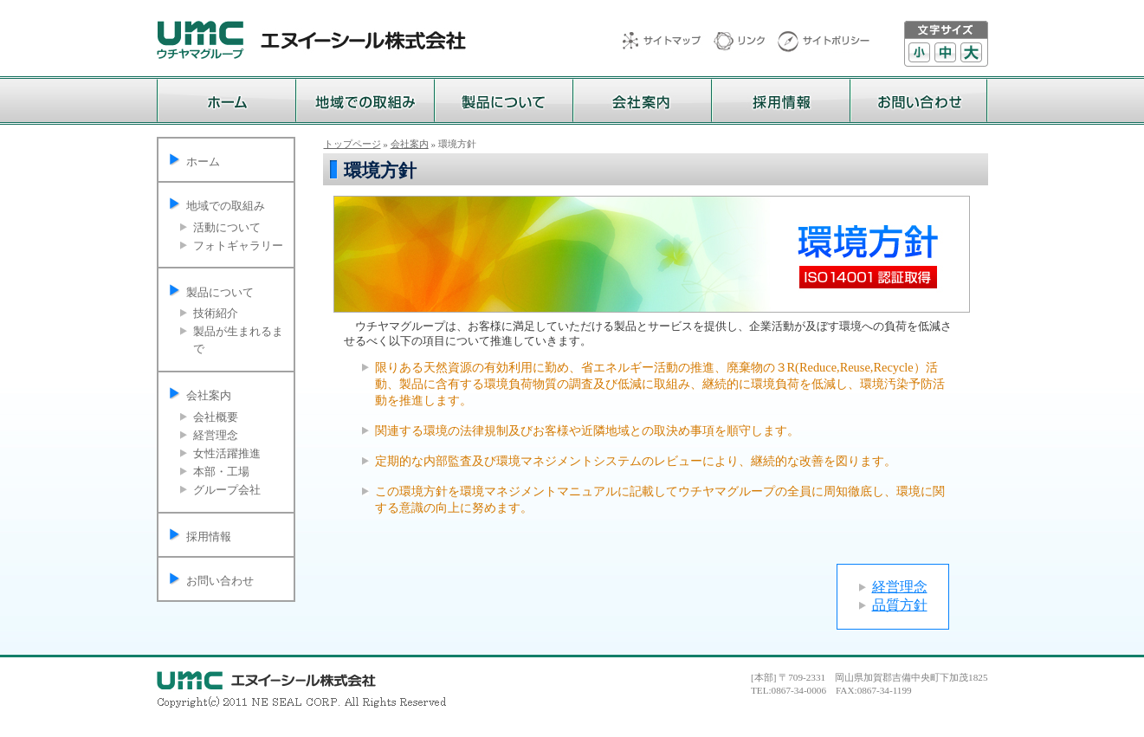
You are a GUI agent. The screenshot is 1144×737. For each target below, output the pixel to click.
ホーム (203, 161)
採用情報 (208, 536)
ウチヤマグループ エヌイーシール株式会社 (311, 40)
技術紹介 (215, 313)
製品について (220, 292)
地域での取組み (225, 205)
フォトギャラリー (238, 245)
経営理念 (215, 435)
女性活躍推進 (227, 453)
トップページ (352, 144)
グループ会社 (227, 489)
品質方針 (899, 605)
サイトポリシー (823, 42)
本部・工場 (221, 471)
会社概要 (215, 417)
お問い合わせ (220, 580)
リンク (746, 42)
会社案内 (208, 395)
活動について (227, 227)
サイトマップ (668, 42)
